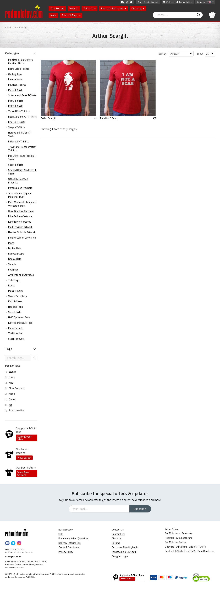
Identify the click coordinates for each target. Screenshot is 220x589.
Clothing (138, 8)
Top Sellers (57, 8)
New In (73, 8)
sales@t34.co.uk (13, 556)
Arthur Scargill (21, 27)
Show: (200, 53)
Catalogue (12, 53)
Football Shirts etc (113, 8)
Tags (8, 349)
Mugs (53, 15)
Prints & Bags (71, 15)
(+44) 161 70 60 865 (14, 549)
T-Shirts (89, 8)
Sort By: (163, 53)
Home (8, 27)
